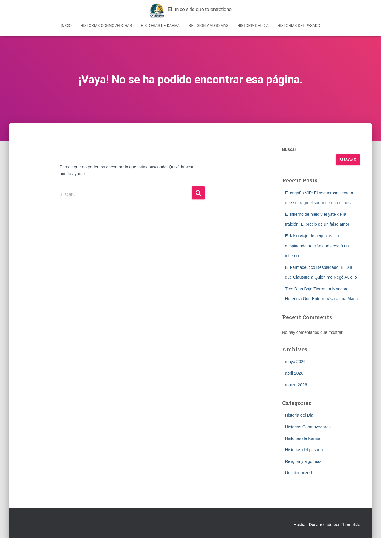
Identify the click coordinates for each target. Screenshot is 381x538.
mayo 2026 (295, 361)
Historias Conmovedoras (106, 26)
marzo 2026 (296, 384)
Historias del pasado (299, 26)
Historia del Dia (252, 26)
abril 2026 (294, 373)
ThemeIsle (350, 524)
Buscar (289, 149)
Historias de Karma (160, 26)
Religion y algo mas (209, 26)
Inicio (66, 26)
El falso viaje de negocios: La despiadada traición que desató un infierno (317, 245)
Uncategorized (298, 472)
